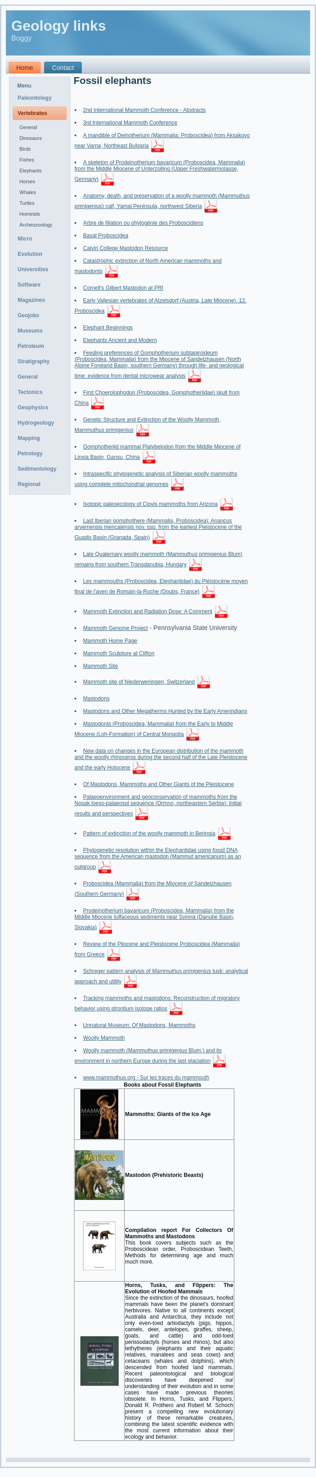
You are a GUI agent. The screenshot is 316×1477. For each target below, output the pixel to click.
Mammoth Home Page (110, 641)
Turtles (26, 203)
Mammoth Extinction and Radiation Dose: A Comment (147, 611)
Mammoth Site (100, 666)
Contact (63, 67)
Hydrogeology (36, 423)
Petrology (30, 453)
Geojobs (28, 315)
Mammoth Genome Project (115, 628)
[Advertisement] (283, 213)
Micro (25, 239)
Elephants (30, 170)
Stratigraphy (34, 361)
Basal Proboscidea (105, 235)
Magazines (31, 300)
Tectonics (30, 392)
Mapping (29, 438)
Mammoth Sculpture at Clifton (118, 653)
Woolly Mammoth (104, 1038)
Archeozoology (35, 224)
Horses (27, 181)
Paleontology (34, 98)
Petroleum (31, 346)
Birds (25, 149)
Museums (30, 331)
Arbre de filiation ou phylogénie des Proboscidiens (143, 223)
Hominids (29, 214)
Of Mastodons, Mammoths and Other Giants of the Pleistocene (158, 784)
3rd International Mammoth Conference (130, 123)
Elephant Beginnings (108, 327)
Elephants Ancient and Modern (120, 340)
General (28, 127)
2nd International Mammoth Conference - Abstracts (144, 110)
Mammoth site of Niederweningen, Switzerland (139, 682)
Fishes (26, 159)
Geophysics (33, 407)
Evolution (30, 254)
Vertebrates (32, 113)
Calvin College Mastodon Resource (125, 248)
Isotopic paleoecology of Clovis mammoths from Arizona (150, 504)
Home (24, 67)
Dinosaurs (30, 138)
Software (29, 285)
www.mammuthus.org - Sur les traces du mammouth (146, 1077)
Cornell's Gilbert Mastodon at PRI (123, 288)
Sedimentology (37, 469)
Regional (29, 484)
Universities (33, 269)
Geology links (58, 26)
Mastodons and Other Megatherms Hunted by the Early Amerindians (165, 711)
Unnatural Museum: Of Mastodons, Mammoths (139, 1025)
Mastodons (96, 698)
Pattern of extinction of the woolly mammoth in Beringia (149, 833)
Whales (27, 192)
